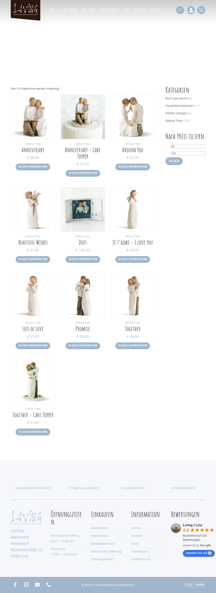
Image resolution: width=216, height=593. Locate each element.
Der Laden (71, 11)
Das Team (88, 11)
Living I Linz (192, 525)
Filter (174, 161)
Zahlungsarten (102, 559)
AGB (134, 543)
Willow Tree (33, 143)
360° (126, 11)
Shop (52, 11)
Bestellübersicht (103, 543)
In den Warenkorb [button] (33, 166)
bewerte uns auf (199, 553)
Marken (140, 11)
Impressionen (109, 11)
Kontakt (155, 11)
